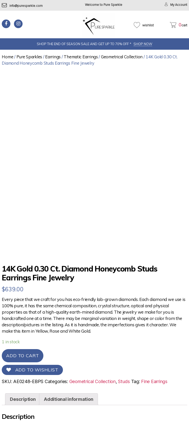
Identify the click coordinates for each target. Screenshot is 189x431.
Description (23, 399)
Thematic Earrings (81, 56)
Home (7, 56)
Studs (124, 381)
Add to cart (22, 355)
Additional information (68, 399)
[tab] (22, 399)
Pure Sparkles (29, 56)
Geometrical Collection (122, 56)
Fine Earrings (154, 381)
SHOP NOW (142, 44)
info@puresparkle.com (22, 6)
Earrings (53, 56)
